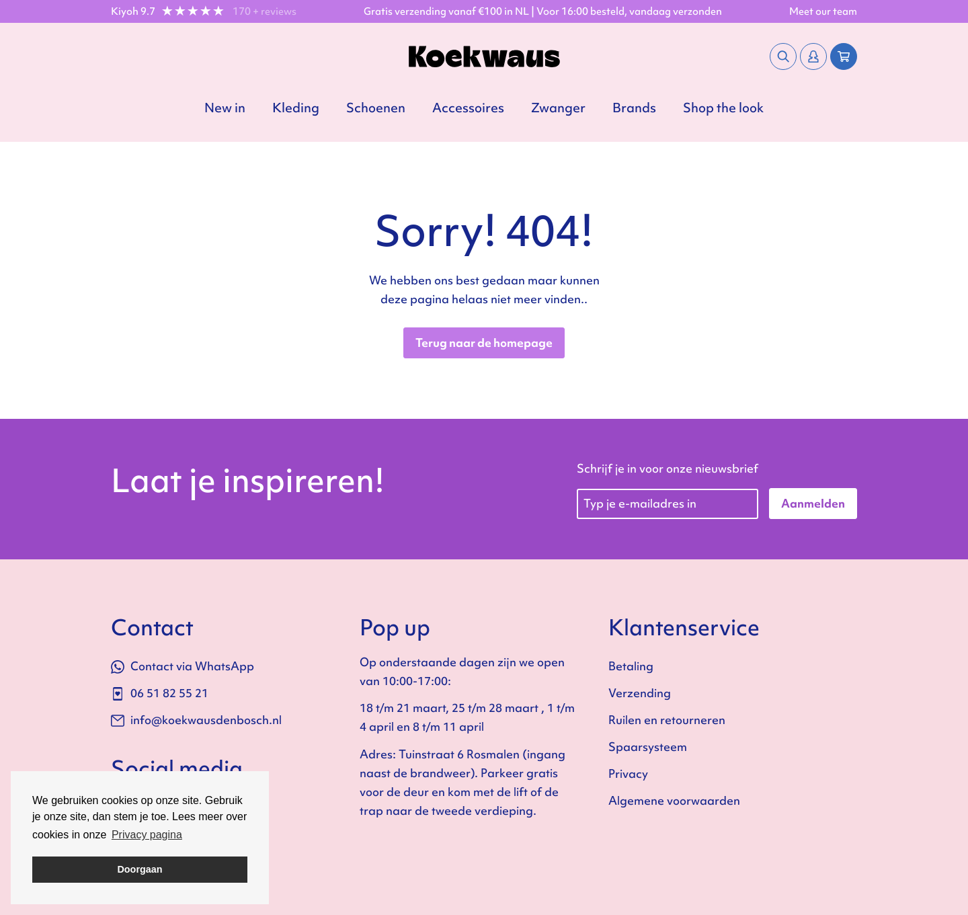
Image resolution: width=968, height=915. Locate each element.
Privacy (628, 773)
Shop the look (723, 107)
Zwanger (558, 107)
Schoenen (375, 107)
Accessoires (468, 107)
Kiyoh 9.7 (133, 11)
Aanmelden (813, 503)
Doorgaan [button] (139, 869)
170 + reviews (264, 11)
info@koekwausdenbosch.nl (196, 719)
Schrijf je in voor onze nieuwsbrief (667, 468)
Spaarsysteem (647, 746)
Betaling (630, 666)
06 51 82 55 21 (159, 693)
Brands (634, 107)
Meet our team (823, 11)
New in (224, 107)
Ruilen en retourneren (666, 719)
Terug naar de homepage (484, 342)
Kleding (295, 107)
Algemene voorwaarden (674, 800)
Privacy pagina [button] (147, 834)
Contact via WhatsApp (182, 666)
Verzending (639, 693)
